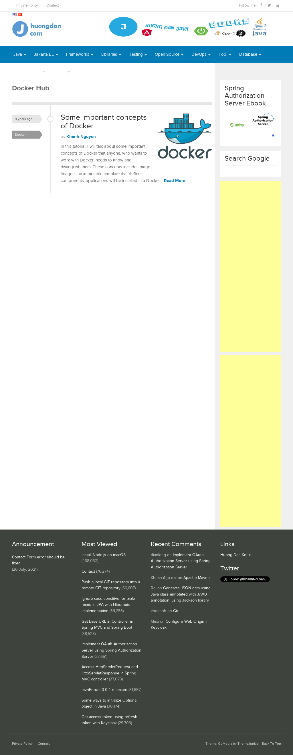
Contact (52, 5)
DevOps (199, 54)
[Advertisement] (250, 266)
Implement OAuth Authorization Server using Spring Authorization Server (111, 650)
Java (17, 54)
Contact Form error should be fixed (38, 560)
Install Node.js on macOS (104, 555)
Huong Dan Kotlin (236, 555)
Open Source (167, 54)
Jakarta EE (44, 54)
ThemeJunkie (248, 744)
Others (60, 71)
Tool (223, 54)
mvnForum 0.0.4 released (104, 690)
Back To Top (271, 744)
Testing (136, 54)
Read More (174, 180)
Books (84, 71)
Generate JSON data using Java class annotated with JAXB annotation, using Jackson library (181, 594)
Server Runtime (27, 71)
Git (175, 611)
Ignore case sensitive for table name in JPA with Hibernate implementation (108, 604)
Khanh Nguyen (81, 136)
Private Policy (27, 5)
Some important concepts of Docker (104, 122)
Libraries (109, 54)
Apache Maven (196, 578)
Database (248, 54)
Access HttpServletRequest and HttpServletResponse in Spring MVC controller (110, 673)
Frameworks (77, 54)
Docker (20, 135)
